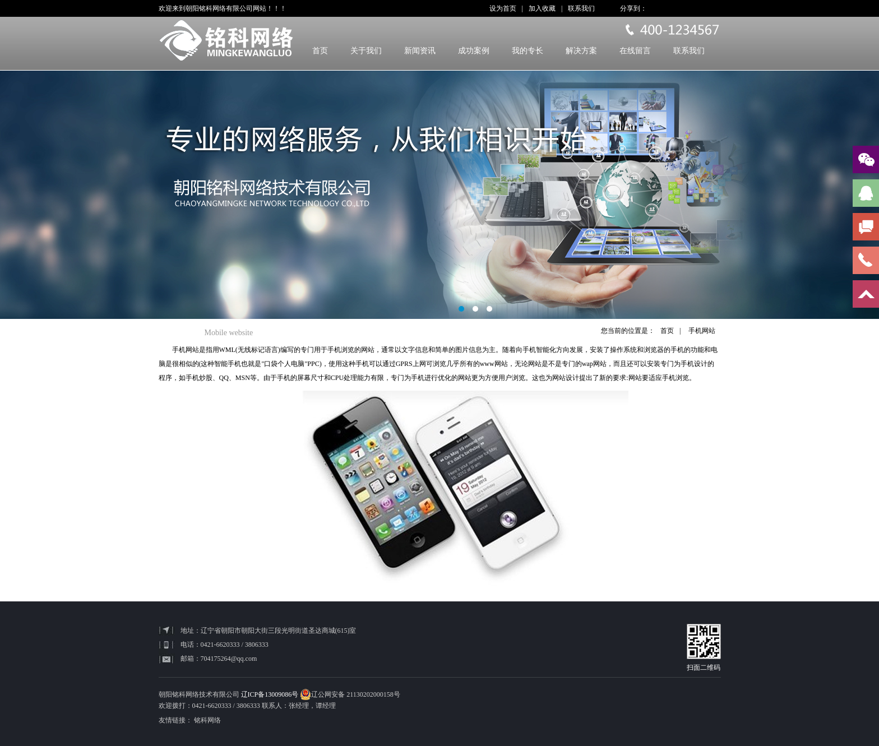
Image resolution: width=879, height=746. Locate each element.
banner (439, 195)
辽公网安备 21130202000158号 (350, 694)
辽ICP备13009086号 (270, 694)
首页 (320, 51)
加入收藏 (542, 8)
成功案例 (473, 51)
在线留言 (635, 51)
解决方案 (581, 51)
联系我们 (581, 8)
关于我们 (366, 51)
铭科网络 (207, 720)
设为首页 (502, 8)
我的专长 (527, 51)
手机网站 (701, 331)
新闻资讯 (420, 51)
